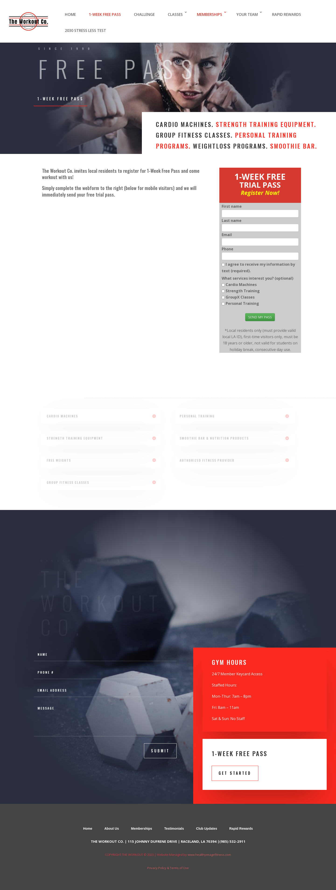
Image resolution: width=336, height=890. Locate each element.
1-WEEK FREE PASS (105, 14)
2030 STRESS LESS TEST (85, 30)
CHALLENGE (144, 14)
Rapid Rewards (241, 828)
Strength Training (243, 290)
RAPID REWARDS (286, 14)
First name (232, 206)
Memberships (141, 828)
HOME (70, 14)
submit (160, 751)
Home (87, 828)
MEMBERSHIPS (209, 14)
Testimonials (174, 828)
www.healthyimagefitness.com (209, 855)
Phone (227, 248)
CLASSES (175, 14)
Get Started (235, 773)
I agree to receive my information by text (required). (258, 267)
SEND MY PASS (260, 317)
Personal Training (242, 303)
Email (227, 234)
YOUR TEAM (247, 14)
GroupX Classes (240, 297)
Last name (232, 220)
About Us (111, 828)
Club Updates (206, 828)
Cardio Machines (241, 284)
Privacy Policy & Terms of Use (168, 868)
